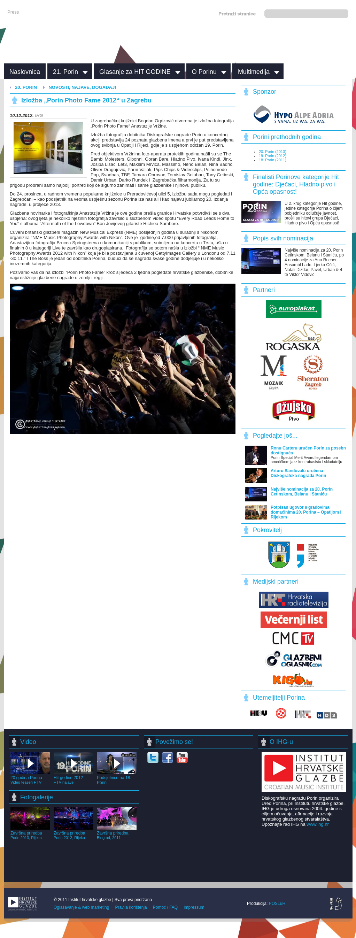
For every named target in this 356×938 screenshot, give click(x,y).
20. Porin (26, 87)
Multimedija (254, 71)
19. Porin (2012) (272, 156)
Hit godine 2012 (73, 777)
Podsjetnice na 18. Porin (117, 777)
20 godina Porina (30, 777)
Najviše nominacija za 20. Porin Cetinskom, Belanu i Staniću (302, 492)
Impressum (194, 907)
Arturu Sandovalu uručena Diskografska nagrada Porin (298, 473)
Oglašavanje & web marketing (81, 907)
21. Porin (65, 71)
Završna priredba (30, 833)
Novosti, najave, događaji (82, 87)
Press (13, 12)
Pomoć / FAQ (165, 907)
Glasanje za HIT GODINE (135, 71)
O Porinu (204, 71)
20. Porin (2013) (272, 151)
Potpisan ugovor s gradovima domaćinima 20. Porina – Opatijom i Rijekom (306, 512)
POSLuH (277, 903)
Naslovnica (24, 71)
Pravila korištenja (131, 907)
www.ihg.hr (318, 824)
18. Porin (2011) (272, 160)
